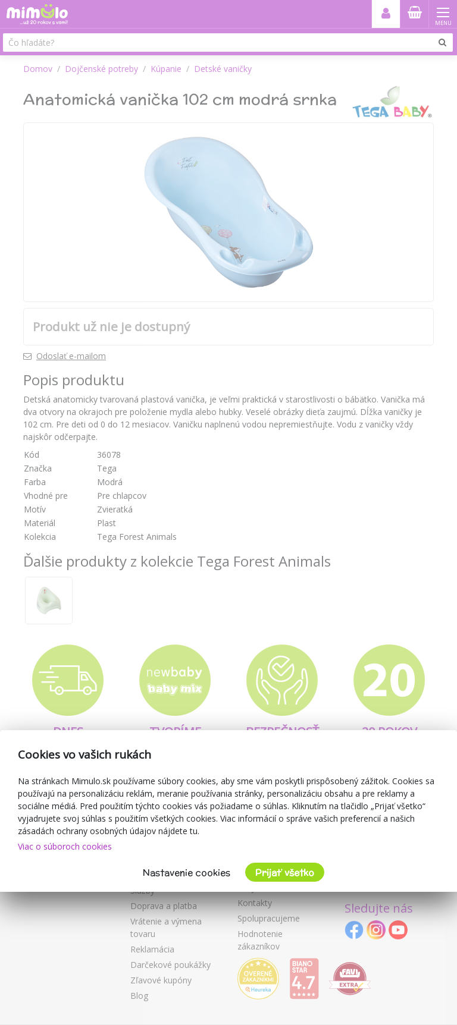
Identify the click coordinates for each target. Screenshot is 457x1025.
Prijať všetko (284, 872)
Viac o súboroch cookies (65, 846)
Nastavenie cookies (186, 872)
